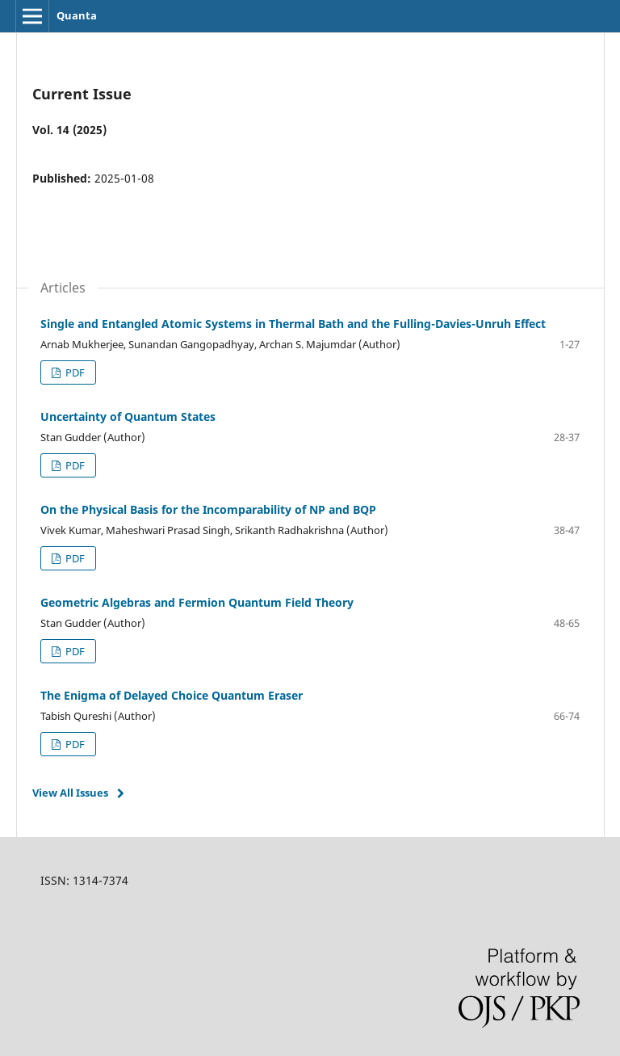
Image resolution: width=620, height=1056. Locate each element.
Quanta (77, 15)
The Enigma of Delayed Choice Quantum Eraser (171, 695)
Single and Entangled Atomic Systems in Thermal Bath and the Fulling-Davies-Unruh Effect (293, 323)
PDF (74, 372)
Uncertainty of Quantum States (128, 416)
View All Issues (70, 792)
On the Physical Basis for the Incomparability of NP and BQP (208, 509)
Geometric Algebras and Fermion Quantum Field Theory (197, 602)
